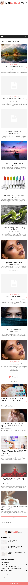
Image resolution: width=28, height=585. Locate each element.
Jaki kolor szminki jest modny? (14, 163)
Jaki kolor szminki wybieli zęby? (14, 196)
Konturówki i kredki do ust (14, 64)
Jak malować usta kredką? (14, 363)
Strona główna (3, 39)
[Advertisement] (14, 20)
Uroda (2, 576)
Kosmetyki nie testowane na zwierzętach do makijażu (15, 547)
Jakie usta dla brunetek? (14, 263)
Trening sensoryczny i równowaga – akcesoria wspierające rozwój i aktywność (14, 451)
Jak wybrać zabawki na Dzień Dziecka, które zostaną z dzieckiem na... (14, 399)
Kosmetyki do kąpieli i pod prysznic (8, 577)
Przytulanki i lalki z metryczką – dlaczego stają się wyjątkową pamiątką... (12, 425)
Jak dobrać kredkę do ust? (14, 131)
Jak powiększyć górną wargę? (14, 66)
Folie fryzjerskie (4, 564)
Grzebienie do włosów (5, 572)
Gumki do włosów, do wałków (7, 570)
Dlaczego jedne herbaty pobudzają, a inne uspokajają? (14, 507)
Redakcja (10, 67)
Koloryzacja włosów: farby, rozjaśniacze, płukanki (11, 568)
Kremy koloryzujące (5, 562)
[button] (26, 36)
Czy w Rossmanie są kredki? (14, 296)
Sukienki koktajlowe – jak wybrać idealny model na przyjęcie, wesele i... (13, 479)
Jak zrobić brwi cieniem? (14, 329)
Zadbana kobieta (12, 540)
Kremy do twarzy (4, 574)
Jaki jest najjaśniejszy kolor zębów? (14, 98)
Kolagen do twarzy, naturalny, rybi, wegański (10, 566)
